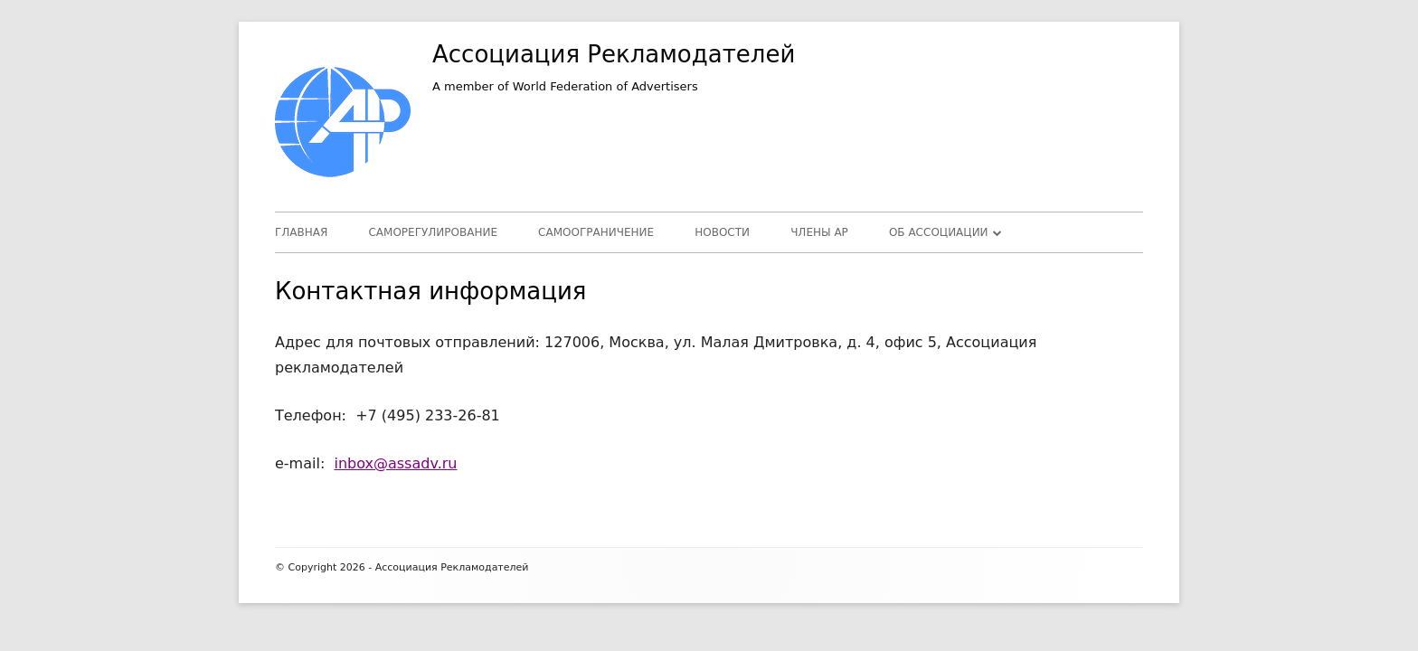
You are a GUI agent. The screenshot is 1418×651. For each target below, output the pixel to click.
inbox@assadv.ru (395, 463)
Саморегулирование (432, 232)
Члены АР (819, 232)
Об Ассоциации (938, 232)
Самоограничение (596, 232)
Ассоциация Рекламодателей (613, 54)
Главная (301, 232)
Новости (722, 232)
